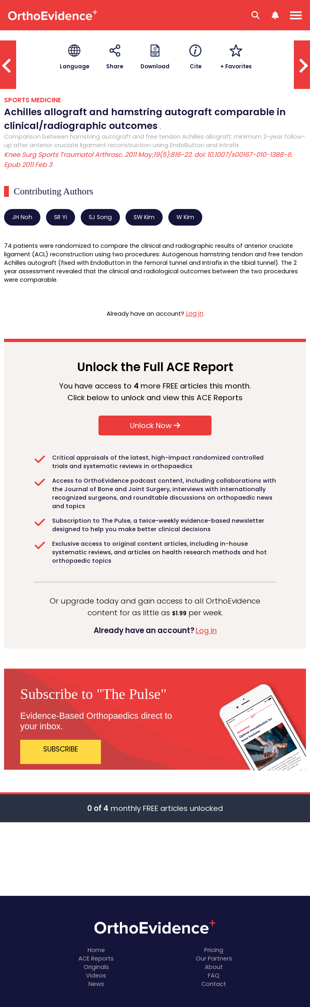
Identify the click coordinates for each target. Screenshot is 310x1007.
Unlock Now (155, 425)
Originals (96, 967)
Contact (213, 984)
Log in (194, 313)
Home (96, 950)
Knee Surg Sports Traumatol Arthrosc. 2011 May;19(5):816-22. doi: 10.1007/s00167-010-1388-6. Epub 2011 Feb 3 (148, 159)
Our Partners (214, 958)
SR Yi (60, 217)
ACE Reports (96, 958)
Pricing (213, 950)
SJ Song (100, 217)
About (214, 967)
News (96, 984)
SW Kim (144, 217)
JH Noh (22, 217)
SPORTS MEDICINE (32, 100)
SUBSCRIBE (60, 749)
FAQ (214, 975)
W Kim (185, 217)
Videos (96, 975)
